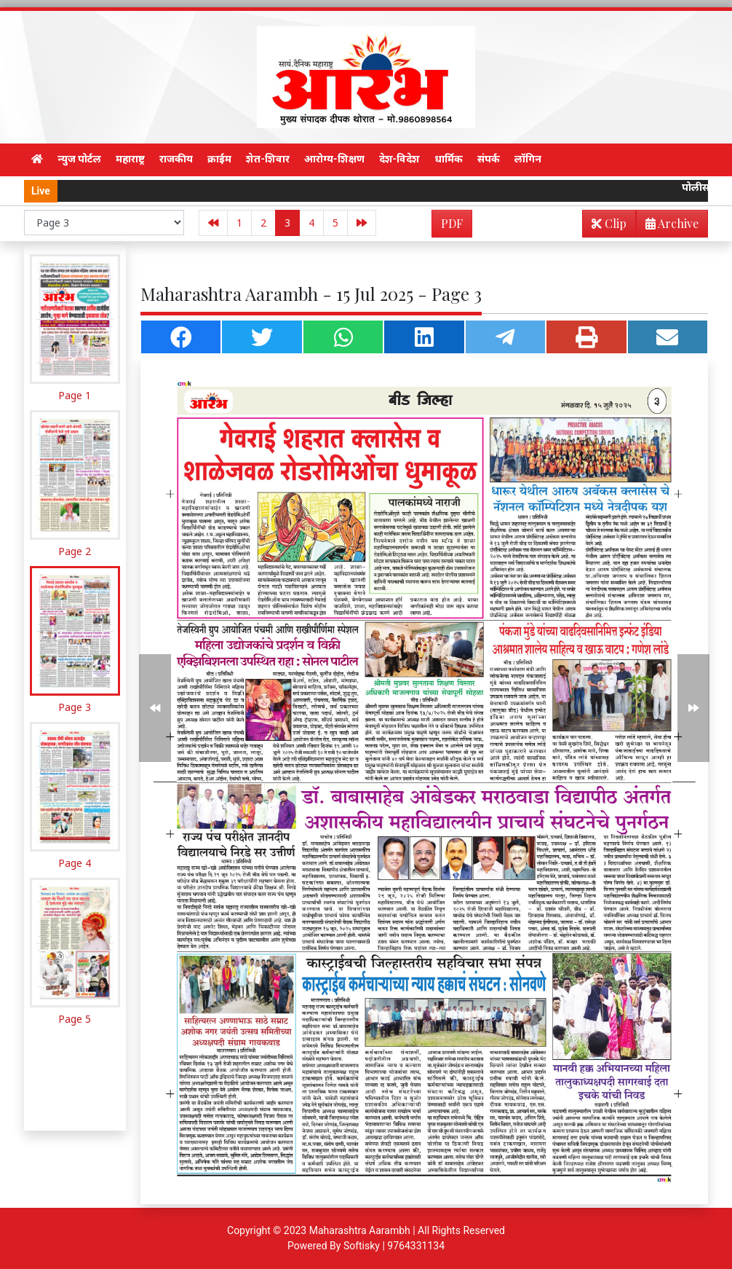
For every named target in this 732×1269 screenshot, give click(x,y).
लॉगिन (527, 159)
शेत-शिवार (268, 159)
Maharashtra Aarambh (359, 1230)
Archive (668, 226)
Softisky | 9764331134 (394, 1246)
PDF (452, 223)
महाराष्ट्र (130, 159)
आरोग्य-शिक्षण (334, 159)
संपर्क (488, 159)
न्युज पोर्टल (79, 159)
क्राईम (219, 159)
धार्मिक (448, 159)
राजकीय (176, 159)
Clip (609, 223)
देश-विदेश (400, 159)
